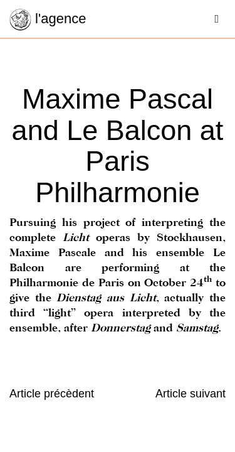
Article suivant (190, 393)
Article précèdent (51, 393)
